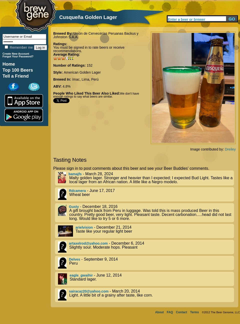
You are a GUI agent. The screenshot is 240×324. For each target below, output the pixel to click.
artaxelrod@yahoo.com (88, 243)
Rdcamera (77, 191)
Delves (74, 259)
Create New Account (15, 53)
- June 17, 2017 (146, 194)
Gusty (74, 207)
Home (8, 64)
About (159, 312)
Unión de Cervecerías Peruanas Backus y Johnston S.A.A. (95, 35)
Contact (181, 312)
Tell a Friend (15, 76)
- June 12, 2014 (146, 279)
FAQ (170, 312)
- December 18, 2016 (146, 213)
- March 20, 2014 (146, 295)
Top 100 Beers (17, 70)
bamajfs (75, 174)
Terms (194, 312)
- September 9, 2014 (146, 263)
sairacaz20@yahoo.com (88, 291)
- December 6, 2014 (146, 247)
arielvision (84, 227)
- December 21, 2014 (146, 231)
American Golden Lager (82, 72)
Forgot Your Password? (18, 56)
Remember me (19, 47)
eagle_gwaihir (81, 275)
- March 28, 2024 (146, 178)
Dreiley (230, 149)
